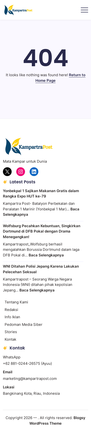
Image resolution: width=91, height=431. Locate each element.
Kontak (10, 339)
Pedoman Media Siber (23, 324)
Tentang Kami (16, 302)
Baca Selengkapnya (46, 255)
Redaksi (11, 309)
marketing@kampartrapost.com (30, 378)
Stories (11, 331)
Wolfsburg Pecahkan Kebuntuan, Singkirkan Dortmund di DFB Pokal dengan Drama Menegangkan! (41, 231)
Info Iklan (12, 317)
